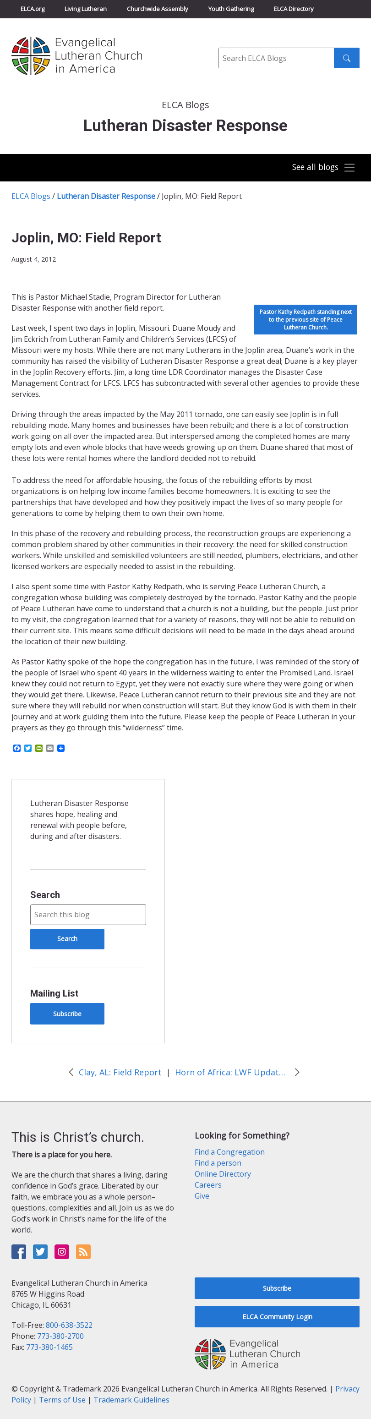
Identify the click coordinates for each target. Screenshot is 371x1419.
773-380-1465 (49, 1347)
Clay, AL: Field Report (120, 1072)
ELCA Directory (294, 9)
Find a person (218, 1163)
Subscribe (67, 1013)
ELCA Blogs (30, 196)
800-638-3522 (69, 1325)
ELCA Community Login (277, 1316)
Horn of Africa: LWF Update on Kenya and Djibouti (232, 1072)
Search (45, 894)
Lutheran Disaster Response (106, 196)
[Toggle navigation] (322, 168)
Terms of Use (62, 1400)
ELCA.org (32, 9)
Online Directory (223, 1174)
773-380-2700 (60, 1336)
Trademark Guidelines (131, 1400)
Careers (208, 1185)
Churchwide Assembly (157, 9)
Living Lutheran (86, 9)
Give (202, 1196)
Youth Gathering (231, 9)
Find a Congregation (230, 1152)
